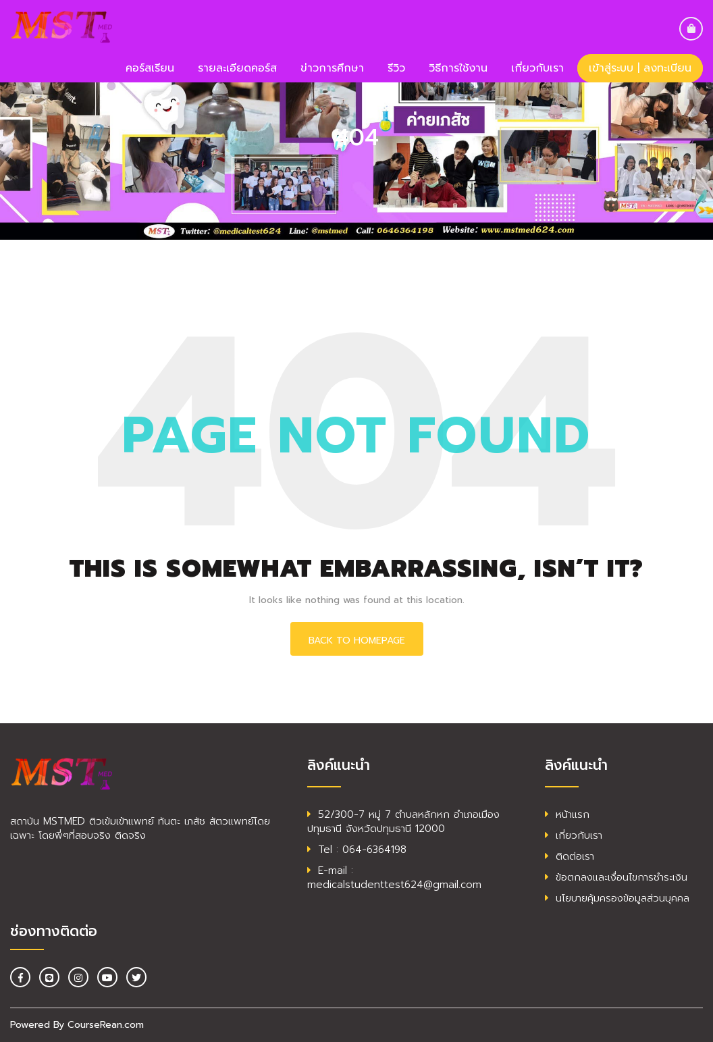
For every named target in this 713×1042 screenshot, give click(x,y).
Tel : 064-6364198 (356, 849)
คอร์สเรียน (150, 68)
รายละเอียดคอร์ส (237, 68)
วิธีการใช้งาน (458, 68)
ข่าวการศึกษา (332, 68)
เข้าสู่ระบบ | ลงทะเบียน (640, 68)
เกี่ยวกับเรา (537, 68)
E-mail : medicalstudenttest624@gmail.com (394, 877)
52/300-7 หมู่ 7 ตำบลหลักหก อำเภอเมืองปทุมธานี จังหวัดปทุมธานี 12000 (403, 821)
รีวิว (396, 68)
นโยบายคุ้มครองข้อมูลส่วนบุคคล (617, 898)
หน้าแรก (567, 814)
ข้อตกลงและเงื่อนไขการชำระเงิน (616, 877)
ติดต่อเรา (569, 856)
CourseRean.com (106, 1025)
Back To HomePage (357, 640)
